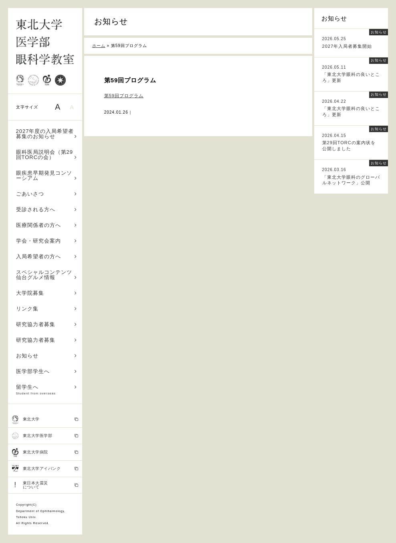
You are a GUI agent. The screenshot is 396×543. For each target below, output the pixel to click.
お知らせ (46, 356)
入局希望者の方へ (46, 256)
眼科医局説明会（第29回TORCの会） (46, 154)
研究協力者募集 (46, 324)
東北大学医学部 (45, 436)
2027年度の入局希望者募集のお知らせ (46, 133)
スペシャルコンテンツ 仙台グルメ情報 (47, 274)
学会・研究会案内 (46, 241)
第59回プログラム (123, 95)
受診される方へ (46, 209)
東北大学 (45, 419)
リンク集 (46, 309)
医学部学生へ (46, 371)
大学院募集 (46, 293)
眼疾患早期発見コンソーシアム (46, 175)
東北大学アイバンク (45, 469)
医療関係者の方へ (46, 225)
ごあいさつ (46, 194)
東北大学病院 (45, 452)
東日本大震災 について (45, 485)
